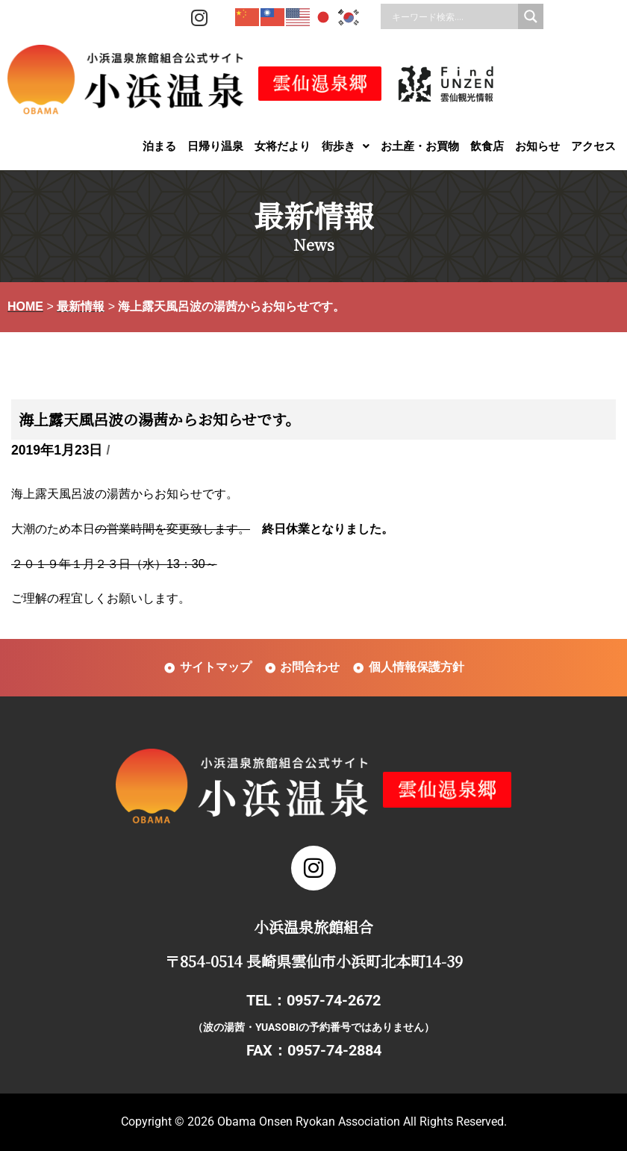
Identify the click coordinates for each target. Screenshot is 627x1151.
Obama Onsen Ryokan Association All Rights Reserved (360, 1121)
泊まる (159, 146)
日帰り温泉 (215, 146)
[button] (346, 146)
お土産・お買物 (420, 146)
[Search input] (453, 16)
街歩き (345, 146)
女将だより (283, 146)
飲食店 (487, 146)
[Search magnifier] (530, 16)
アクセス (593, 146)
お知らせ (537, 146)
